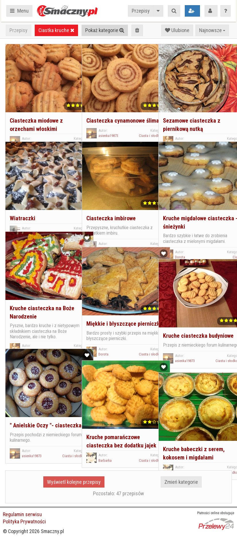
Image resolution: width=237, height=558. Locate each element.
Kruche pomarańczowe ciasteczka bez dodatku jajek (114, 431)
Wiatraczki (21, 204)
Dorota (179, 129)
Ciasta (221, 129)
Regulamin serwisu (22, 514)
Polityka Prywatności (24, 521)
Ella (100, 234)
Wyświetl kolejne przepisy (74, 482)
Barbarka (104, 454)
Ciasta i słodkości (59, 129)
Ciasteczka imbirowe (110, 204)
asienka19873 (31, 129)
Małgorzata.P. (31, 219)
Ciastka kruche (56, 30)
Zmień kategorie (181, 482)
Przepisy (141, 11)
